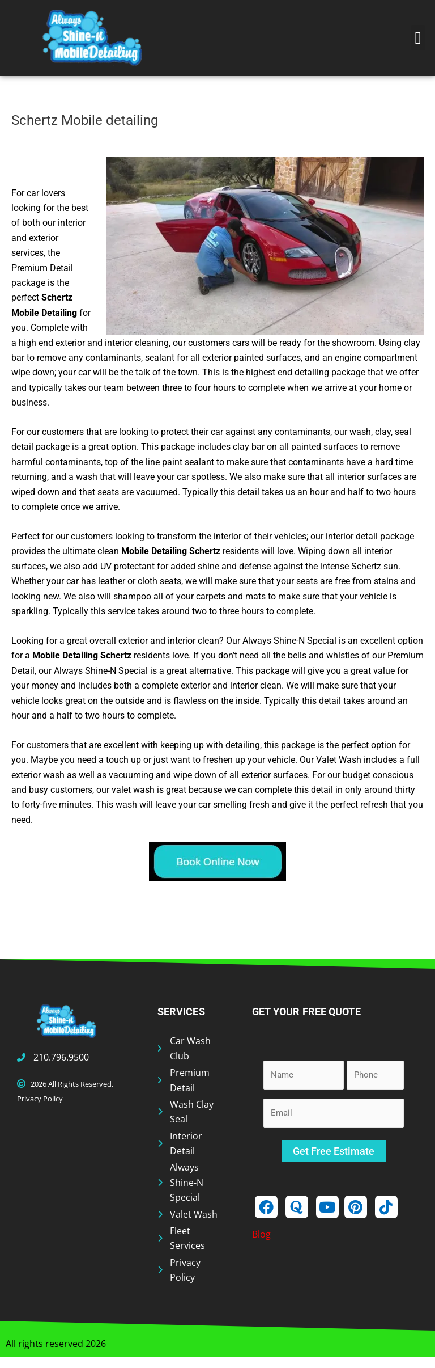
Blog (261, 1234)
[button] (418, 37)
